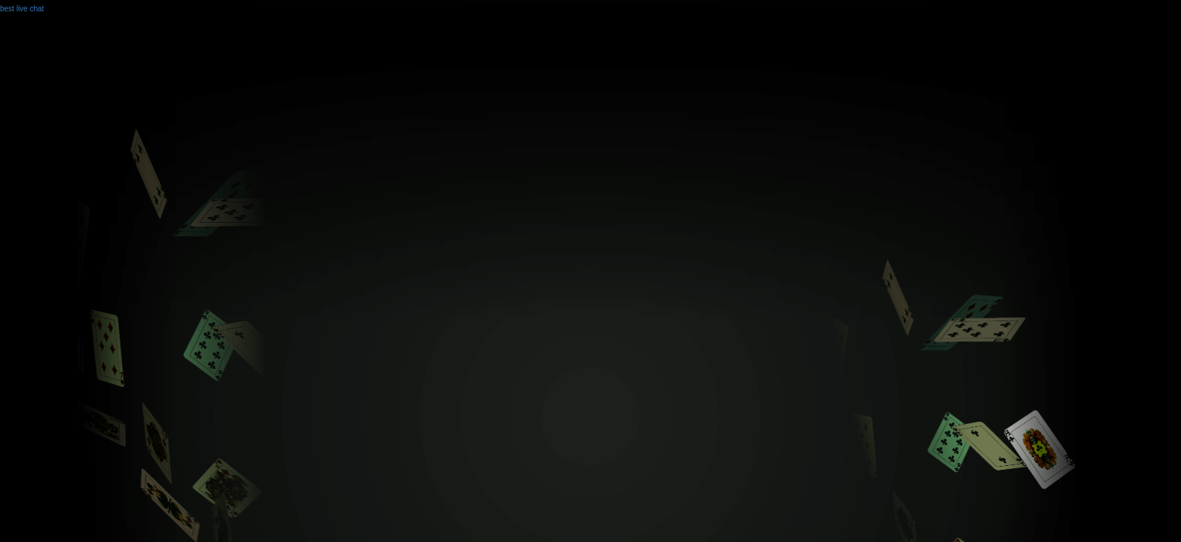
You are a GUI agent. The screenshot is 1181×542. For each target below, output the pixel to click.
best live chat (22, 9)
